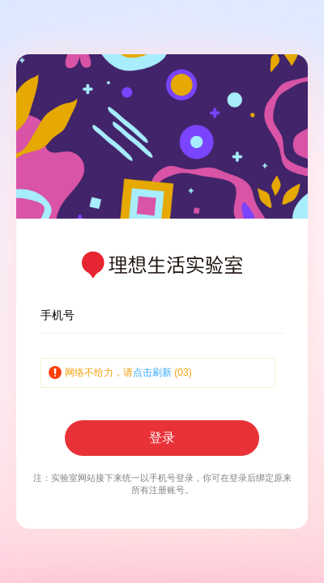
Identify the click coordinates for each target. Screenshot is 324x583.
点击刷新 (152, 372)
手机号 (57, 315)
